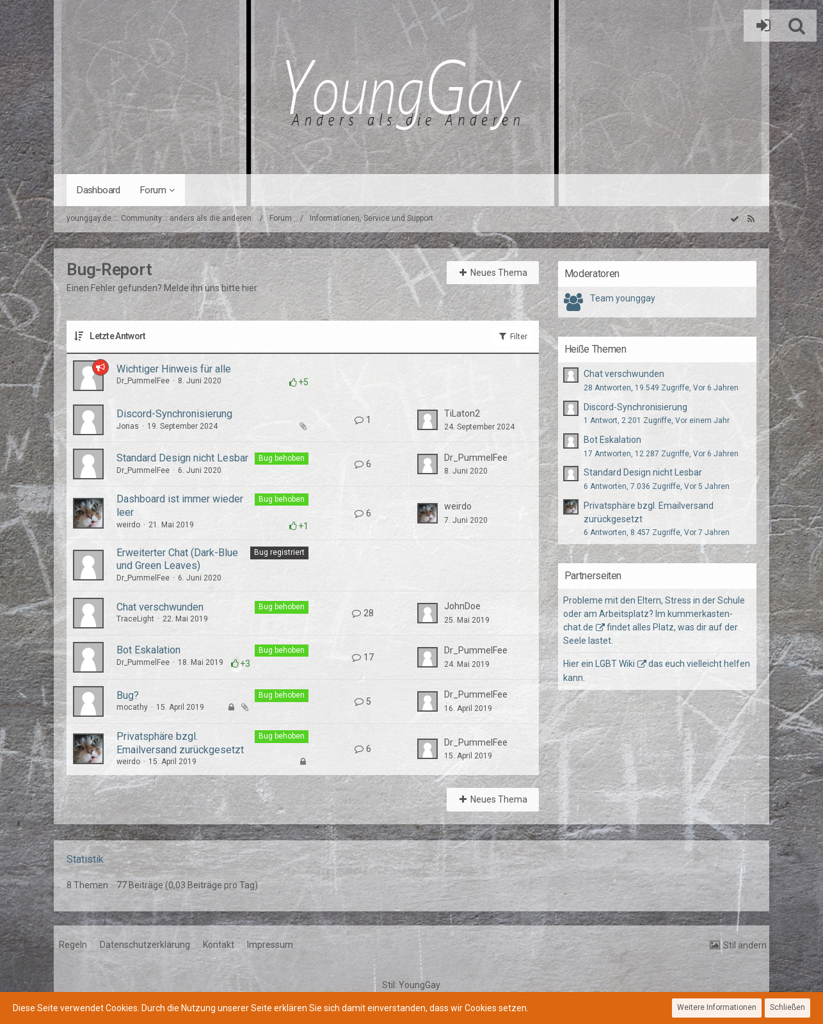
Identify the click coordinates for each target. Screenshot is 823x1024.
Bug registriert (279, 552)
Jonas (127, 426)
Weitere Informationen (716, 1007)
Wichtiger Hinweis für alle (173, 369)
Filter (512, 336)
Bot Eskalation (148, 650)
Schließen (787, 1007)
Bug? (127, 695)
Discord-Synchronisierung (174, 414)
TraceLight (135, 618)
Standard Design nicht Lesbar (182, 458)
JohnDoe (462, 606)
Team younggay (622, 298)
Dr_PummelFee (143, 380)
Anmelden (760, 26)
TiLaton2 (462, 413)
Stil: (411, 985)
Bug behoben (282, 458)
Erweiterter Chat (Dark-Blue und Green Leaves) (177, 559)
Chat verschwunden (160, 607)
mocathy (132, 707)
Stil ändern (745, 945)
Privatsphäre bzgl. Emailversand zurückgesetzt (180, 743)
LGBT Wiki (615, 664)
